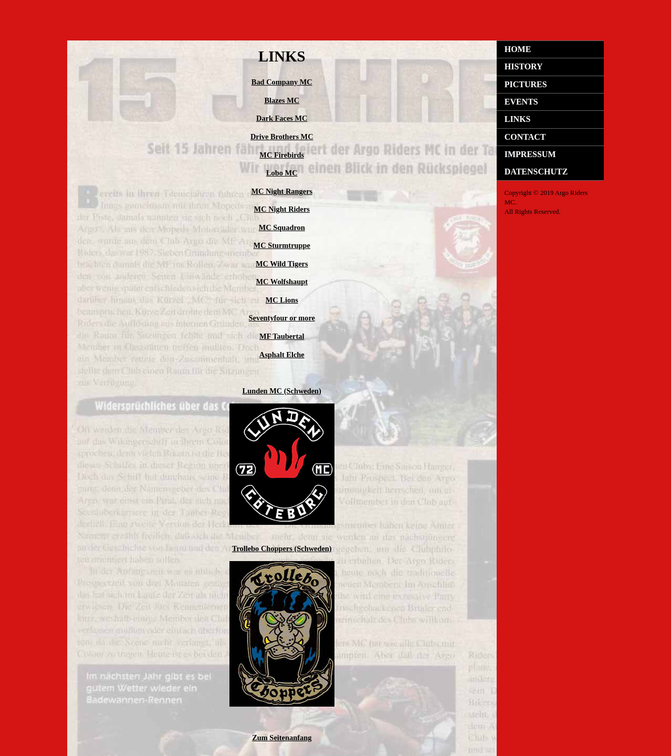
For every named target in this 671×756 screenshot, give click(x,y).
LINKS (518, 119)
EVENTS (521, 101)
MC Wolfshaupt (282, 281)
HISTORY (524, 66)
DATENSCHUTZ (536, 171)
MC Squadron (282, 227)
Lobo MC (282, 173)
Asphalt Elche (282, 354)
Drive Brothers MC (281, 136)
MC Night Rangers (281, 191)
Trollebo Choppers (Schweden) (282, 548)
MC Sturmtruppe (282, 245)
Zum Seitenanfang (281, 737)
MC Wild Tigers (282, 264)
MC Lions (282, 300)
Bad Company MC (281, 82)
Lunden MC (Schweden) (282, 391)
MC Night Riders (282, 209)
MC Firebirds (281, 155)
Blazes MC (281, 100)
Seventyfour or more (282, 318)
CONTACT (525, 136)
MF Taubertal (281, 336)
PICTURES (526, 84)
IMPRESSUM (530, 154)
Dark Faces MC (282, 118)
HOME (518, 49)
